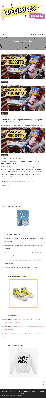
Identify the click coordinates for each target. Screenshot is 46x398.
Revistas (41, 391)
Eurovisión (34, 391)
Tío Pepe (30, 181)
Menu (4, 34)
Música (12, 391)
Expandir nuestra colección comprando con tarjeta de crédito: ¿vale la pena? (24, 254)
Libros (23, 393)
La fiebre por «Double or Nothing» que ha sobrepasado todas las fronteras (23, 239)
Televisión (5, 391)
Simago (4, 82)
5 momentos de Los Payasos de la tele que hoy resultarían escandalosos (22, 261)
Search (41, 34)
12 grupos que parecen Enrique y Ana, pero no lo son (20, 267)
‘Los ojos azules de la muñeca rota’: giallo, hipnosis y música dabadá (23, 247)
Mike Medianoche (15, 117)
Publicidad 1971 (22, 181)
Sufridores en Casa (15, 85)
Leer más (5, 186)
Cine (18, 391)
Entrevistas (25, 391)
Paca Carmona (11, 181)
